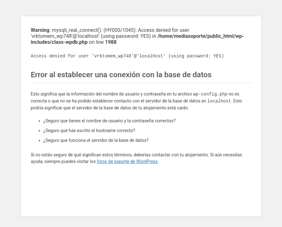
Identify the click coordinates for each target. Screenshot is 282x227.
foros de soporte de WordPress (127, 161)
